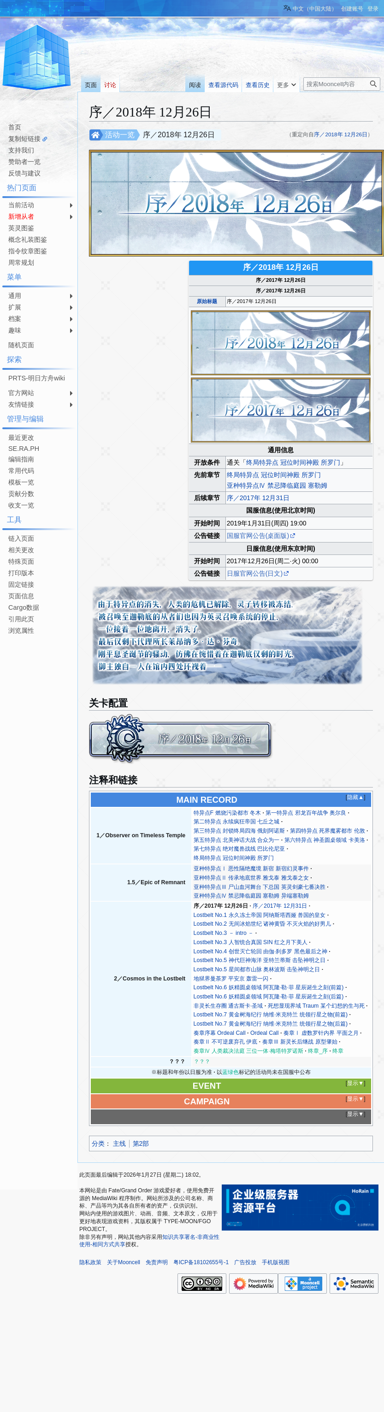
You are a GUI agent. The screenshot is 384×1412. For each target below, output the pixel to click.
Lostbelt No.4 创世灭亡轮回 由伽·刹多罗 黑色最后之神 (260, 951)
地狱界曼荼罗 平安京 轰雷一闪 (231, 978)
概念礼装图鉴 (27, 239)
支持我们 (21, 150)
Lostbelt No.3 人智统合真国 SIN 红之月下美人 (250, 942)
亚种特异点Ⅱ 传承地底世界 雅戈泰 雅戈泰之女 (251, 878)
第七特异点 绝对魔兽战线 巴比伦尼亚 (239, 849)
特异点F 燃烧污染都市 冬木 (227, 813)
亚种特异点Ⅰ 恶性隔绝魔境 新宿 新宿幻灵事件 (251, 868)
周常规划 (21, 262)
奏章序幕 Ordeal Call (220, 1033)
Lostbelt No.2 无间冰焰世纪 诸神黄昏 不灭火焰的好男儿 (262, 924)
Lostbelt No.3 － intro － (224, 933)
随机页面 (21, 345)
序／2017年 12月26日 (221, 906)
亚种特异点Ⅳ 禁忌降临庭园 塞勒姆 (277, 485)
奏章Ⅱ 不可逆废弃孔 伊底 (226, 1042)
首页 (14, 127)
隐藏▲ (355, 797)
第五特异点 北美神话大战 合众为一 (237, 840)
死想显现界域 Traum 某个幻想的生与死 (316, 1006)
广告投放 (245, 1262)
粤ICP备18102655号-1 (201, 1262)
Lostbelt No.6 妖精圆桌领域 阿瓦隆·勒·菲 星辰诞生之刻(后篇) (269, 996)
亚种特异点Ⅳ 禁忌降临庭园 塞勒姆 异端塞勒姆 (251, 896)
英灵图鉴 (21, 228)
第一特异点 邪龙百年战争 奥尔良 (306, 813)
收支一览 (21, 505)
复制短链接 (24, 138)
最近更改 (21, 437)
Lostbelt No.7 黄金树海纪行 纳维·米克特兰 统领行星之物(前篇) (271, 1014)
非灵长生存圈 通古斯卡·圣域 (228, 1006)
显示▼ (355, 1083)
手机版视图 (275, 1262)
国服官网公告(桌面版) (258, 535)
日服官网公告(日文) (255, 573)
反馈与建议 (24, 173)
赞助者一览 (24, 161)
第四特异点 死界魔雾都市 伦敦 (327, 831)
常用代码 (21, 470)
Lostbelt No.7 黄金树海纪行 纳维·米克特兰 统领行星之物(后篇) (271, 1024)
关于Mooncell (123, 1262)
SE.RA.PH (23, 448)
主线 (119, 1143)
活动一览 (120, 135)
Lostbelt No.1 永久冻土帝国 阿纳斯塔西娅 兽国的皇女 (260, 915)
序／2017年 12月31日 (258, 498)
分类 (98, 1143)
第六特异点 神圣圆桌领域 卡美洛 (324, 840)
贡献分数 (21, 493)
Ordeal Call (264, 1033)
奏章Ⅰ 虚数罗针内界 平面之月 (321, 1033)
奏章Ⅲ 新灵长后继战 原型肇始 (299, 1042)
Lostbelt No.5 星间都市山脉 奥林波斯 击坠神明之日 (257, 969)
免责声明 (157, 1262)
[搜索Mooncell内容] (341, 84)
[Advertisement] (37, 775)
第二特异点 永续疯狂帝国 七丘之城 (237, 821)
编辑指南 (21, 459)
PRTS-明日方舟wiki (36, 378)
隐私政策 (90, 1262)
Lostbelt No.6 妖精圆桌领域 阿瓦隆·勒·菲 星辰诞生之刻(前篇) (269, 987)
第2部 (141, 1143)
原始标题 (207, 301)
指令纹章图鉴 (27, 251)
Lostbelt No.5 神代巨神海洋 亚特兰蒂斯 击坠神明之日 (260, 960)
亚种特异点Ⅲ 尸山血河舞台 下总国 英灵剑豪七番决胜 (259, 887)
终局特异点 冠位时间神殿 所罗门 (293, 462)
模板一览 (21, 482)
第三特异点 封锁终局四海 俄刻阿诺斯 (239, 831)
